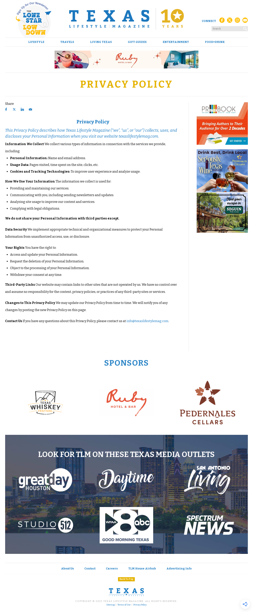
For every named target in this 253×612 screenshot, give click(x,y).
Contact (89, 568)
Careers (112, 568)
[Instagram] (237, 21)
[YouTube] (245, 21)
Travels (67, 42)
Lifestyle (36, 42)
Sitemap (110, 605)
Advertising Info (179, 568)
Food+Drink (215, 42)
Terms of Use (124, 605)
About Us (67, 568)
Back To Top (126, 579)
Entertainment (176, 42)
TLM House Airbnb (142, 568)
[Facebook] (222, 21)
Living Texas (101, 42)
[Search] (245, 27)
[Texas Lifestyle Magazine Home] (126, 19)
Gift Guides (137, 42)
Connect (209, 21)
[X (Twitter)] (229, 21)
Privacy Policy (140, 605)
